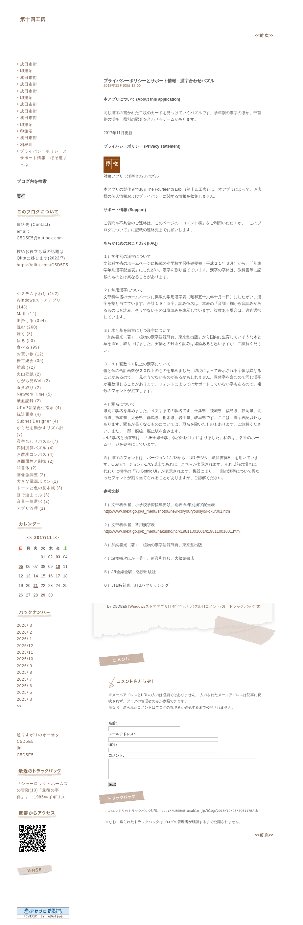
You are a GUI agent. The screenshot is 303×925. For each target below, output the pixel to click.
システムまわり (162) (38, 293)
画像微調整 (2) (31, 475)
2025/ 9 (24, 666)
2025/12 (25, 646)
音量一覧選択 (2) (33, 501)
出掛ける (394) (31, 320)
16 (50, 576)
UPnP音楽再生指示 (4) (39, 407)
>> (56, 537)
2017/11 (43, 537)
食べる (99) (28, 347)
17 (58, 576)
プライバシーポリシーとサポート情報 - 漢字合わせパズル (159, 80)
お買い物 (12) (30, 354)
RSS (35, 870)
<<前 (260, 35)
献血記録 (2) (29, 401)
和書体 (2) (27, 468)
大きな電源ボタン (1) (37, 481)
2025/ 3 (24, 699)
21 (36, 585)
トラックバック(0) (244, 606)
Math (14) (26, 313)
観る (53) (26, 340)
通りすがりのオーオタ (38, 735)
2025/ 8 (24, 672)
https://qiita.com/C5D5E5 (42, 265)
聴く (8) (25, 333)
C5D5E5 (25, 741)
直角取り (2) (29, 387)
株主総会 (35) (30, 360)
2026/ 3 (24, 625)
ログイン (35, 889)
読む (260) (27, 327)
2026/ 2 (24, 632)
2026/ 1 (24, 639)
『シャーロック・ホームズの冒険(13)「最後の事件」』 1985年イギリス (42, 790)
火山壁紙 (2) (29, 374)
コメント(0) (215, 606)
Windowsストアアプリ (148, 606)
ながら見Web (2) (33, 380)
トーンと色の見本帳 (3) (39, 488)
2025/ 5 (24, 692)
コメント (122, 660)
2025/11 (25, 652)
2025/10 (25, 659)
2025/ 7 (24, 679)
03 (58, 557)
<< (30, 537)
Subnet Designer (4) (37, 421)
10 (58, 566)
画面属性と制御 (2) (35, 461)
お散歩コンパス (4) (35, 454)
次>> (269, 35)
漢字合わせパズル (187, 606)
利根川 (26, 144)
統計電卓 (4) (29, 414)
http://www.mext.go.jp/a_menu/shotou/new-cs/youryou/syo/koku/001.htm (167, 511)
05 (21, 566)
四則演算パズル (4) (35, 448)
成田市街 (28, 64)
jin (19, 748)
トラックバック (122, 798)
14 (36, 576)
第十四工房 (33, 19)
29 (43, 595)
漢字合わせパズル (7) (37, 441)
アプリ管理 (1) (31, 508)
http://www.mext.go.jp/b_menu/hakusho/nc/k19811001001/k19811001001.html (172, 531)
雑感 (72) (26, 367)
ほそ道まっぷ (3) (33, 495)
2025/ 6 (24, 686)
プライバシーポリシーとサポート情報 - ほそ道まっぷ (43, 158)
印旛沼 (26, 70)
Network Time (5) (34, 394)
